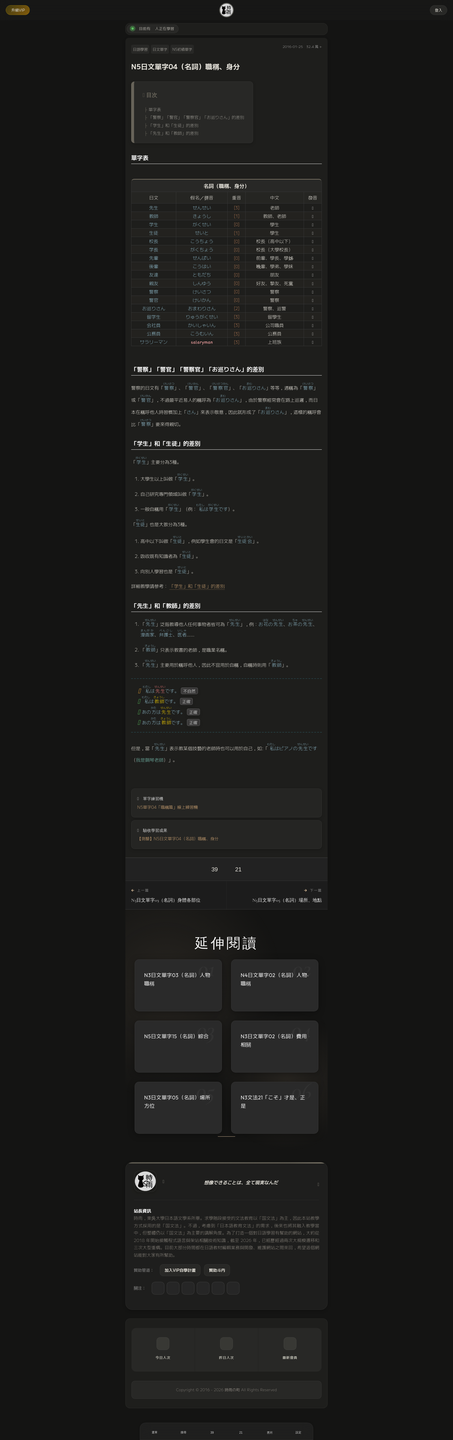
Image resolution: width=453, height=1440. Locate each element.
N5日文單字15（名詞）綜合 (176, 1036)
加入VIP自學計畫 (180, 1270)
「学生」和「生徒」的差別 (173, 125)
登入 (438, 10)
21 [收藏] (238, 869)
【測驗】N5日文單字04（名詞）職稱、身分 (177, 838)
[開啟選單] (154, 1431)
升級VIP (18, 10)
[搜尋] (183, 1431)
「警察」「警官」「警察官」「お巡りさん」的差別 (196, 117)
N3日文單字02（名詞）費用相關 (274, 1040)
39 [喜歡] (214, 869)
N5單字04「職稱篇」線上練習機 (167, 807)
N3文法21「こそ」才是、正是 (273, 1101)
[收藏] (240, 1431)
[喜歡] (212, 1431)
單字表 (154, 109)
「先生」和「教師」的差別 (173, 133)
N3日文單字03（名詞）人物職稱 (177, 979)
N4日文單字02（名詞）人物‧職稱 (275, 979)
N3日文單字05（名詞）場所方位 (177, 1101)
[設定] (298, 1431)
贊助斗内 (217, 1270)
